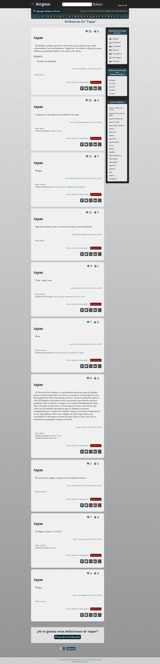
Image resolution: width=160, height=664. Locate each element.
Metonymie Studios (83, 661)
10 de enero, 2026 (95, 288)
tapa (55, 438)
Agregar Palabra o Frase (47, 11)
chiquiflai (70, 187)
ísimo (63, 398)
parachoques (69, 297)
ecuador (42, 294)
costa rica (42, 601)
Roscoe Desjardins (80, 344)
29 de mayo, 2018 (95, 539)
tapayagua (113, 159)
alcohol (53, 436)
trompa (80, 353)
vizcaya (58, 131)
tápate (111, 149)
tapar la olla (114, 122)
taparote (112, 139)
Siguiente (71, 649)
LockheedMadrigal (81, 122)
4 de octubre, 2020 (94, 178)
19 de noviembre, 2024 (93, 485)
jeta (60, 353)
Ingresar (122, 5)
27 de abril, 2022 (95, 595)
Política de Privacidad (95, 659)
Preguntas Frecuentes (82, 659)
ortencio (61, 297)
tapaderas (74, 353)
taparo (111, 135)
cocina (59, 436)
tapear (111, 175)
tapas (38, 37)
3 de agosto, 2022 (95, 234)
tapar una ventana (116, 125)
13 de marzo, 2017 (95, 69)
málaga (53, 131)
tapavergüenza (115, 155)
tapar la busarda (116, 119)
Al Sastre (84, 427)
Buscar (97, 4)
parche (53, 548)
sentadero (82, 187)
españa (41, 128)
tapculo (112, 169)
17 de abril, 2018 (95, 122)
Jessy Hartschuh (77, 485)
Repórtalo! (96, 82)
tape (111, 172)
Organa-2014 (82, 539)
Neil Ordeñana (81, 234)
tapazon (112, 165)
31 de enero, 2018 (95, 344)
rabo (83, 297)
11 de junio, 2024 (95, 427)
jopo (76, 187)
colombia (42, 184)
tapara (111, 129)
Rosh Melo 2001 (81, 288)
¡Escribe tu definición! (67, 637)
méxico (41, 75)
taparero (112, 132)
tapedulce (113, 179)
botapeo (63, 187)
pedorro (78, 297)
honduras (42, 350)
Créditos (73, 659)
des (38, 398)
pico (68, 353)
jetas (64, 353)
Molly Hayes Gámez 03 (78, 178)
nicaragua (42, 492)
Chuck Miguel (83, 595)
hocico (56, 353)
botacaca (57, 187)
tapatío (112, 152)
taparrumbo (114, 142)
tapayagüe (113, 162)
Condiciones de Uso (64, 659)
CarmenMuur (82, 69)
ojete (55, 297)
